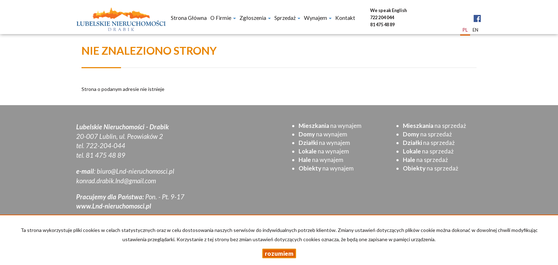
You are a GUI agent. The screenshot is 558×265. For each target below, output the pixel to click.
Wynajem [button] (318, 18)
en (475, 30)
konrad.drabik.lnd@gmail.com (116, 181)
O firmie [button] (223, 18)
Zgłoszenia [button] (255, 18)
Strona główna (189, 18)
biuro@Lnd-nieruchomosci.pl (135, 171)
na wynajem (330, 125)
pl (465, 30)
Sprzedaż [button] (287, 18)
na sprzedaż (434, 125)
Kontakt (345, 18)
